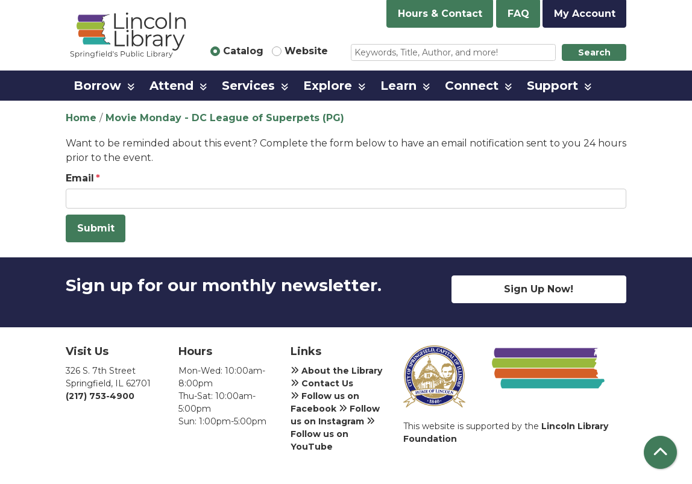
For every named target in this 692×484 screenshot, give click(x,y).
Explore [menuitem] (327, 85)
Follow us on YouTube (333, 433)
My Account (584, 13)
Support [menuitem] (552, 85)
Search (594, 52)
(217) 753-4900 (100, 396)
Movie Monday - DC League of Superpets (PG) (224, 118)
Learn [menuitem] (398, 85)
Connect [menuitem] (472, 85)
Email (80, 178)
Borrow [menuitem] (97, 85)
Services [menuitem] (248, 85)
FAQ (518, 13)
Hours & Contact (440, 13)
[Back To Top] (660, 452)
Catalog (243, 51)
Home (81, 118)
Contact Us (322, 383)
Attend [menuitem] (171, 85)
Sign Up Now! (538, 289)
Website (306, 51)
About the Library (336, 370)
